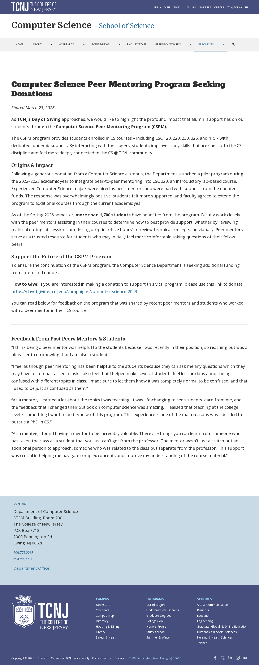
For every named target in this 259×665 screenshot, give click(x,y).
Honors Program (157, 626)
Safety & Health (106, 637)
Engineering (205, 621)
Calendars (102, 610)
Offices (219, 7)
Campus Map (105, 616)
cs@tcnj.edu (22, 559)
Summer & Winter (158, 637)
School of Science (126, 26)
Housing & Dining (108, 626)
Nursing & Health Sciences (215, 637)
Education (203, 616)
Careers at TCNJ (61, 658)
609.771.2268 (23, 552)
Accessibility (82, 658)
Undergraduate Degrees (162, 610)
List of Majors (155, 605)
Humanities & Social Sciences (217, 632)
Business (203, 610)
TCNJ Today (234, 7)
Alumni (191, 7)
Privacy (119, 658)
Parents (205, 7)
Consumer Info (102, 658)
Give (176, 7)
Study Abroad (155, 632)
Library (100, 632)
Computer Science (51, 25)
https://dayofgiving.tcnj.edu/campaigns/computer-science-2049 (74, 291)
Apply (157, 7)
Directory (102, 621)
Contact (43, 658)
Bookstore (103, 605)
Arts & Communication (212, 605)
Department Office (31, 568)
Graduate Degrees (158, 616)
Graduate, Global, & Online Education (222, 626)
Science (202, 643)
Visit (167, 7)
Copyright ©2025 (22, 658)
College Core (155, 621)
